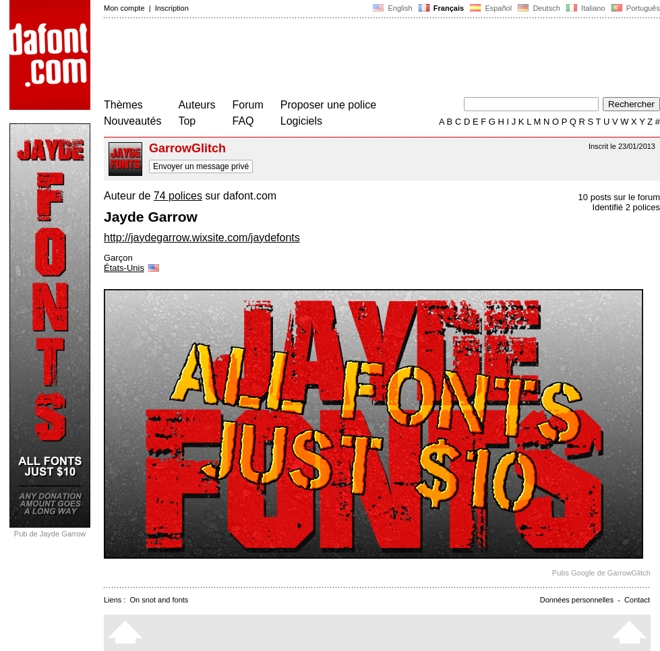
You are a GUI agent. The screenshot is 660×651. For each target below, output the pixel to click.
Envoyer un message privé (201, 166)
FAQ (243, 121)
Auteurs (196, 105)
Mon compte (124, 8)
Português (634, 8)
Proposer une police (328, 105)
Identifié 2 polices (626, 207)
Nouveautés (132, 121)
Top (187, 121)
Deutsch (539, 8)
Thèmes (123, 105)
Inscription (172, 8)
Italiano (585, 8)
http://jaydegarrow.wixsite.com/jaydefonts (202, 237)
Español (491, 8)
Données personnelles (576, 600)
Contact (637, 600)
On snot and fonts (159, 600)
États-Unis (132, 268)
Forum (248, 105)
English (392, 8)
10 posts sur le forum (619, 197)
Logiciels (301, 121)
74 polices (178, 196)
